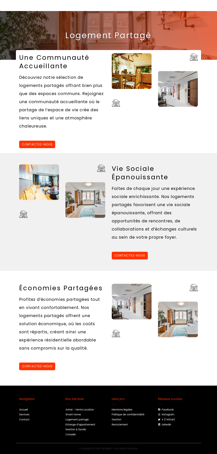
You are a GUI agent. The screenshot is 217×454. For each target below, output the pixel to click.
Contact (111, 5)
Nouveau (133, 5)
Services (86, 5)
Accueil (63, 5)
